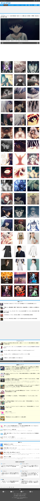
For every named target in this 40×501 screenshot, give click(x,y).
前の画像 (2, 43)
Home (4, 491)
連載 (22, 479)
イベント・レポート (25, 463)
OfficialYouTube (32, 491)
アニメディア (35, 5)
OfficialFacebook (13, 491)
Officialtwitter (23, 491)
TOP (20, 489)
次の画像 (38, 43)
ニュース (3, 463)
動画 (3, 479)
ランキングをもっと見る (20, 361)
